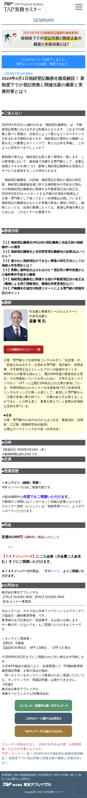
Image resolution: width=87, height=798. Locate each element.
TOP (5, 753)
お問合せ (25, 778)
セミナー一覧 (20, 753)
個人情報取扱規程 (25, 774)
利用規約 (7, 774)
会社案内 (12, 778)
